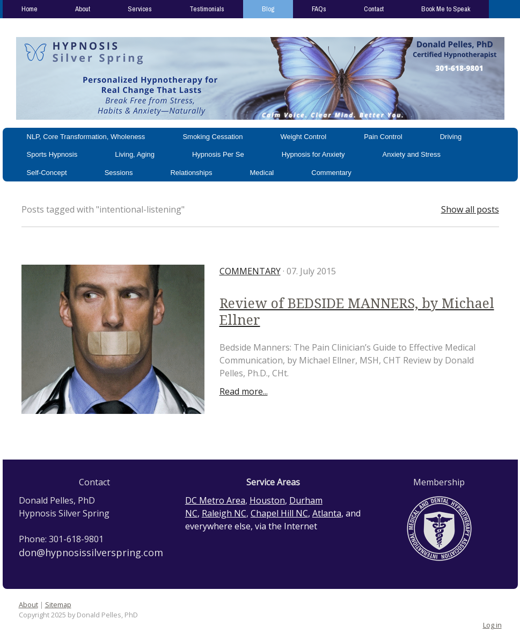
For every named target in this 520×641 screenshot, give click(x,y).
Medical (262, 173)
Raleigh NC (224, 513)
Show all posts (470, 209)
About (82, 8)
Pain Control (383, 137)
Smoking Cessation (212, 137)
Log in (492, 625)
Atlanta (326, 513)
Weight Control (303, 137)
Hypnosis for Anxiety (313, 154)
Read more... (243, 391)
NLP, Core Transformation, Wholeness (86, 137)
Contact (374, 8)
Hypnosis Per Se (218, 154)
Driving (451, 137)
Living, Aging (135, 154)
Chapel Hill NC (279, 513)
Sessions (119, 173)
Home (29, 8)
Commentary (331, 173)
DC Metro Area (215, 500)
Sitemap (58, 604)
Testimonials (206, 8)
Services (140, 8)
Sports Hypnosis (52, 154)
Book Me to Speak (445, 8)
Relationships (191, 173)
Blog (268, 8)
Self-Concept (47, 173)
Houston (267, 500)
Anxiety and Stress (412, 154)
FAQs (319, 8)
